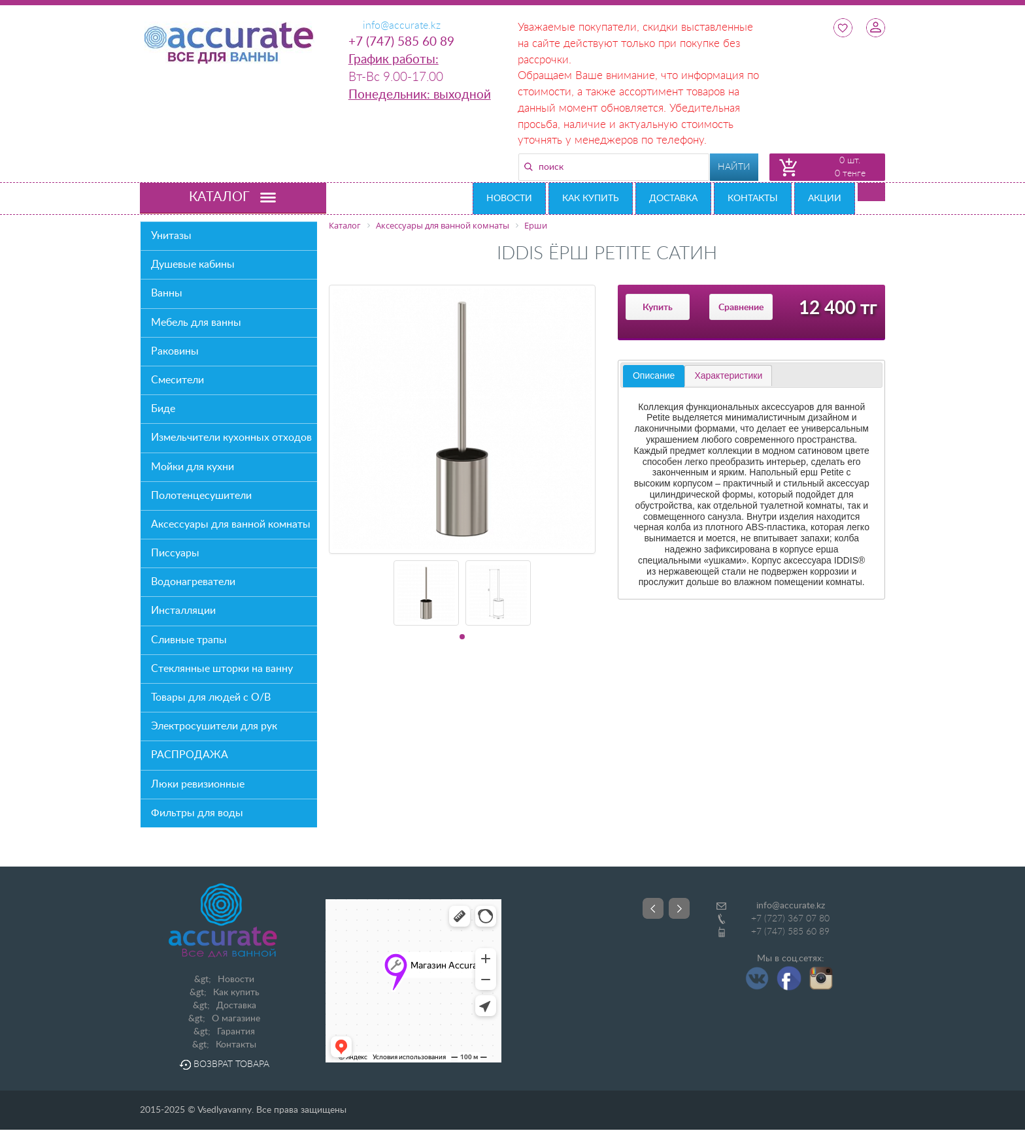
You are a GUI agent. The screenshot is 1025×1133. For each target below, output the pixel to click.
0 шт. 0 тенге (850, 167)
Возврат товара (224, 1064)
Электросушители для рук (214, 726)
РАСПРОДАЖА (189, 755)
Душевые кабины (193, 264)
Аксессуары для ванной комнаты (231, 524)
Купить (658, 307)
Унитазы (171, 236)
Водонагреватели (193, 582)
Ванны (166, 293)
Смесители (177, 380)
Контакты (753, 198)
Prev (653, 908)
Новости (509, 198)
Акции (824, 198)
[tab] (653, 376)
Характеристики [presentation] (728, 375)
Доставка (673, 198)
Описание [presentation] (654, 375)
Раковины (175, 351)
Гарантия (236, 1031)
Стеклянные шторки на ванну (222, 668)
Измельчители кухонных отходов (231, 437)
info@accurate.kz (790, 905)
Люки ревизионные (197, 784)
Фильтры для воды (197, 813)
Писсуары (175, 553)
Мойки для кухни (192, 467)
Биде (163, 409)
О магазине (236, 1018)
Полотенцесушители (201, 495)
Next (679, 908)
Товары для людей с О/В (211, 697)
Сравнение (741, 307)
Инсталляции (183, 610)
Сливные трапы (189, 640)
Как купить (590, 198)
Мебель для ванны (196, 322)
